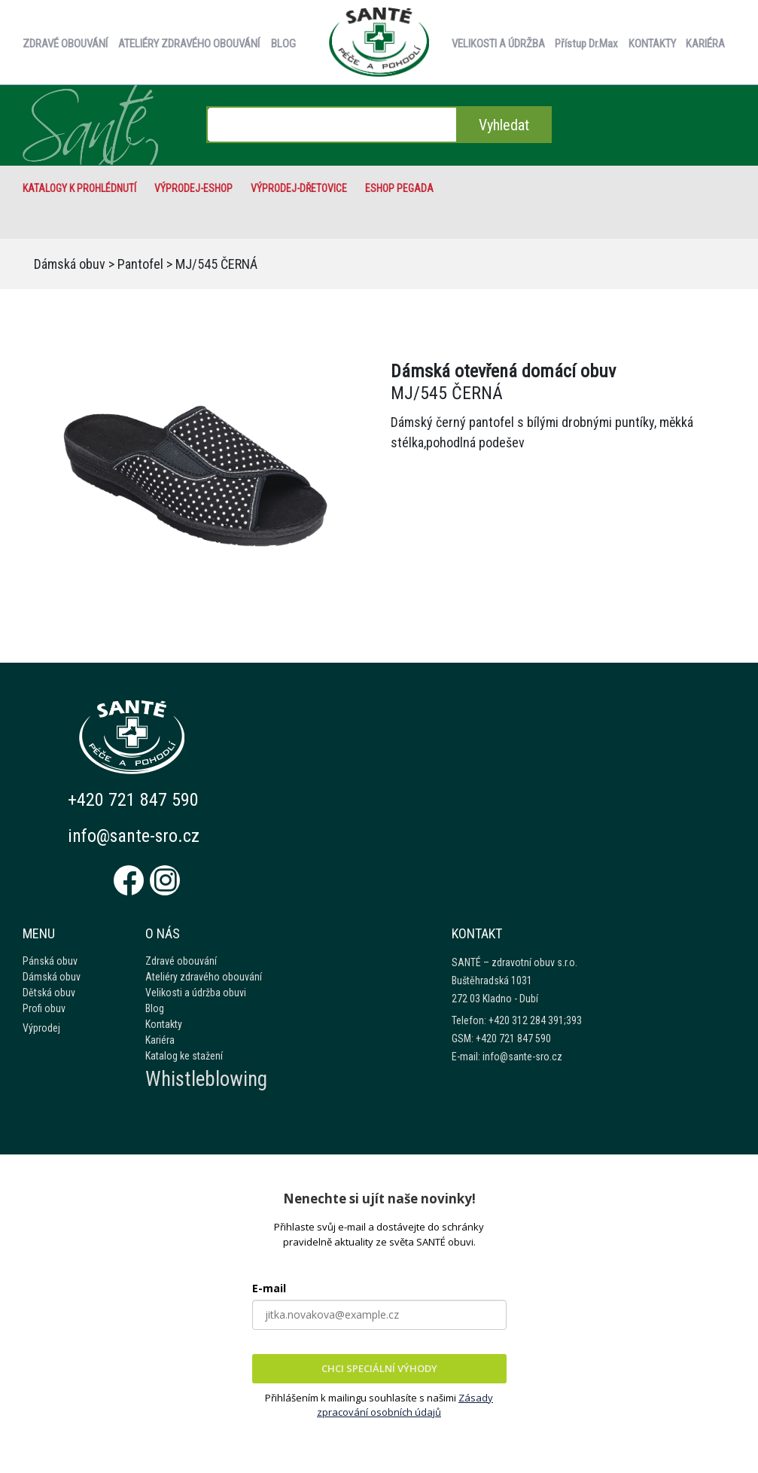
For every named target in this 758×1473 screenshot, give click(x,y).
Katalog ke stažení (184, 1056)
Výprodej (41, 1028)
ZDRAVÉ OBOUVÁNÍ (65, 43)
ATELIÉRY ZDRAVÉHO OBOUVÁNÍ (189, 43)
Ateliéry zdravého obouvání (203, 977)
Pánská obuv (50, 961)
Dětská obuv (49, 993)
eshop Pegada (399, 188)
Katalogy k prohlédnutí (79, 188)
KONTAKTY (652, 43)
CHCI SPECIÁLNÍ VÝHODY (379, 1368)
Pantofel (140, 264)
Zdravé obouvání (181, 961)
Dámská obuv (69, 264)
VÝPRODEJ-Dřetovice (299, 188)
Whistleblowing (206, 1079)
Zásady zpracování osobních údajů (405, 1405)
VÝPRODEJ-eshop (193, 188)
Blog (154, 1008)
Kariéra (160, 1040)
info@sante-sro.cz (134, 835)
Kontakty (163, 1024)
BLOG (283, 43)
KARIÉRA (705, 43)
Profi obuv (44, 1008)
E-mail (269, 1288)
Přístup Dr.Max (586, 43)
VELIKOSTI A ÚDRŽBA (498, 43)
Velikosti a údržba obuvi (195, 993)
